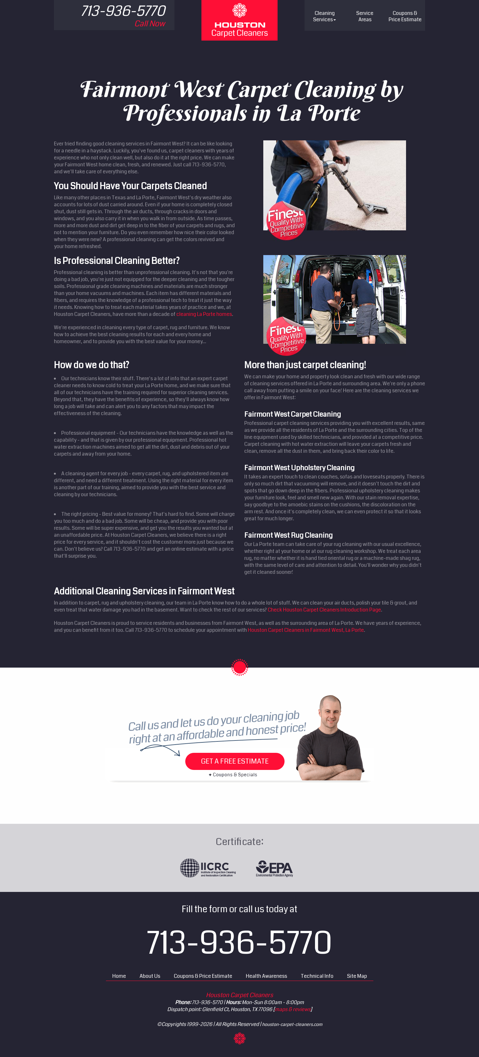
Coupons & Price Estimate (203, 976)
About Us (150, 976)
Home (119, 976)
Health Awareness (266, 976)
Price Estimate (405, 16)
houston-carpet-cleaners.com (292, 1024)
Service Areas (364, 16)
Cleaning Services (324, 16)
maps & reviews (293, 1009)
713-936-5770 (239, 943)
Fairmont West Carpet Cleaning (292, 414)
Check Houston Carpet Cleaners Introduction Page (324, 609)
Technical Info (317, 976)
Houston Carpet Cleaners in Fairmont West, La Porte (306, 630)
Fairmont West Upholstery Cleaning (299, 468)
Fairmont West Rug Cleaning (288, 535)
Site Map (357, 976)
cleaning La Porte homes (204, 314)
